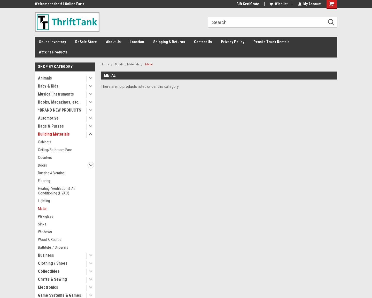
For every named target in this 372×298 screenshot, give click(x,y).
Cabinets (44, 142)
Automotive (48, 118)
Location (137, 42)
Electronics (48, 287)
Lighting (44, 201)
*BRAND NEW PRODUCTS (59, 110)
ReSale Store (86, 42)
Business (46, 255)
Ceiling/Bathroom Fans (55, 149)
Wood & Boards (49, 239)
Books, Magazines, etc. (58, 102)
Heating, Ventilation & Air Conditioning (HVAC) (56, 190)
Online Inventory (52, 42)
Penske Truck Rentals (271, 42)
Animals (45, 78)
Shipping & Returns (169, 42)
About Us (113, 42)
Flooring (44, 180)
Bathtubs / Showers (53, 247)
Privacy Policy (232, 42)
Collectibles (48, 271)
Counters (45, 157)
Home (105, 64)
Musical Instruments (56, 94)
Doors (42, 165)
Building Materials (54, 134)
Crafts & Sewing (52, 279)
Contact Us (203, 42)
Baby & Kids (48, 86)
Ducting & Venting (51, 173)
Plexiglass (45, 216)
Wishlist (279, 4)
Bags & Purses (51, 126)
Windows (45, 232)
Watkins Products (53, 52)
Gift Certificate (247, 4)
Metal (42, 208)
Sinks (42, 224)
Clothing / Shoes (52, 263)
